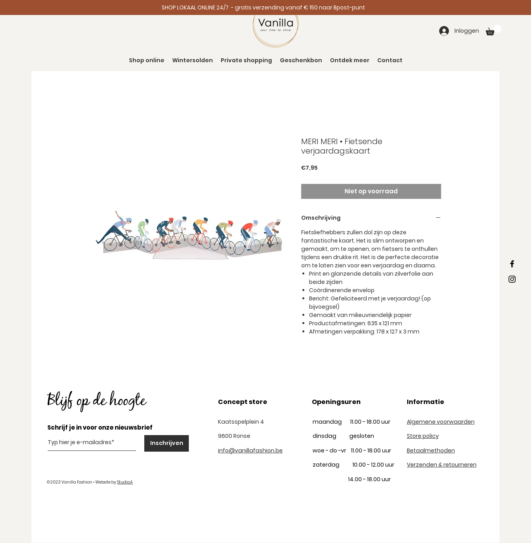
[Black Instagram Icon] (512, 279)
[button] (493, 30)
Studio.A (125, 482)
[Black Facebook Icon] (512, 264)
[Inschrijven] (166, 443)
